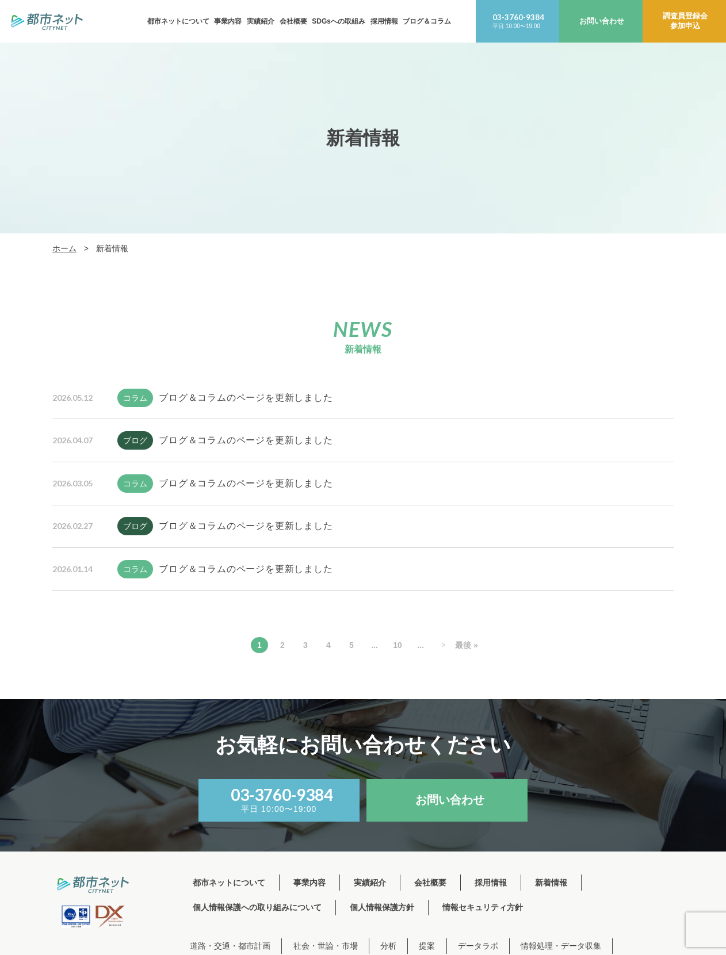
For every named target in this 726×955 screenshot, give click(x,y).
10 (397, 645)
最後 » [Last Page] (466, 645)
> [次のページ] (443, 645)
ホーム (64, 248)
